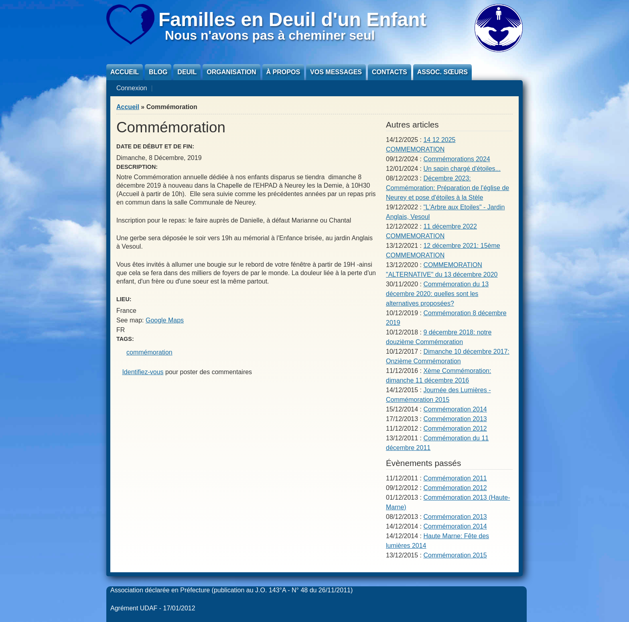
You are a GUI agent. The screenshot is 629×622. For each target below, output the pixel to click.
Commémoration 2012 (455, 428)
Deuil (187, 72)
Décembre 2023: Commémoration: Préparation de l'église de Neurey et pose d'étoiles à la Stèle (447, 188)
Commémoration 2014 (455, 409)
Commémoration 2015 (455, 555)
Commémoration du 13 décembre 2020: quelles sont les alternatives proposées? (437, 294)
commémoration (149, 352)
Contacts (389, 72)
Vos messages (336, 72)
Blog (158, 72)
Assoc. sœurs (442, 72)
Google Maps (165, 320)
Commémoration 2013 (455, 418)
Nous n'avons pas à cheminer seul (270, 35)
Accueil (124, 72)
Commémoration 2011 (455, 478)
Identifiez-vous (142, 372)
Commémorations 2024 (456, 159)
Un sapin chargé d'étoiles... (462, 168)
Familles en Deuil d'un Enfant (292, 19)
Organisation (231, 72)
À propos (283, 72)
